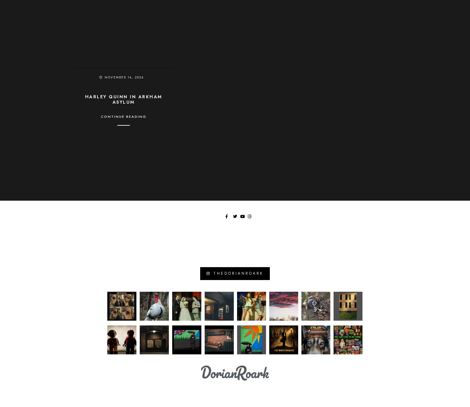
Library (408, 19)
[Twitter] (433, 10)
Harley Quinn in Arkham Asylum (123, 99)
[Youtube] (440, 10)
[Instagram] (447, 10)
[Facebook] (425, 10)
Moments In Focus (369, 19)
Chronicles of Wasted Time (307, 19)
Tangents (437, 19)
